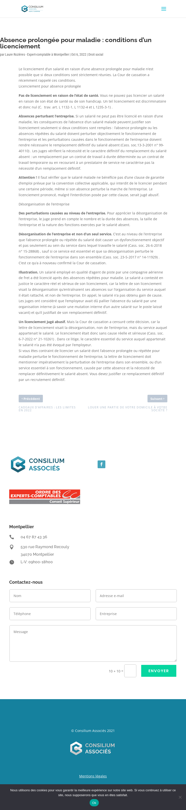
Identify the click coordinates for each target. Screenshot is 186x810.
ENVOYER (158, 671)
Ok (94, 803)
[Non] (180, 797)
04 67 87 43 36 (34, 537)
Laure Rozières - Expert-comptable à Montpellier (37, 54)
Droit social (95, 54)
